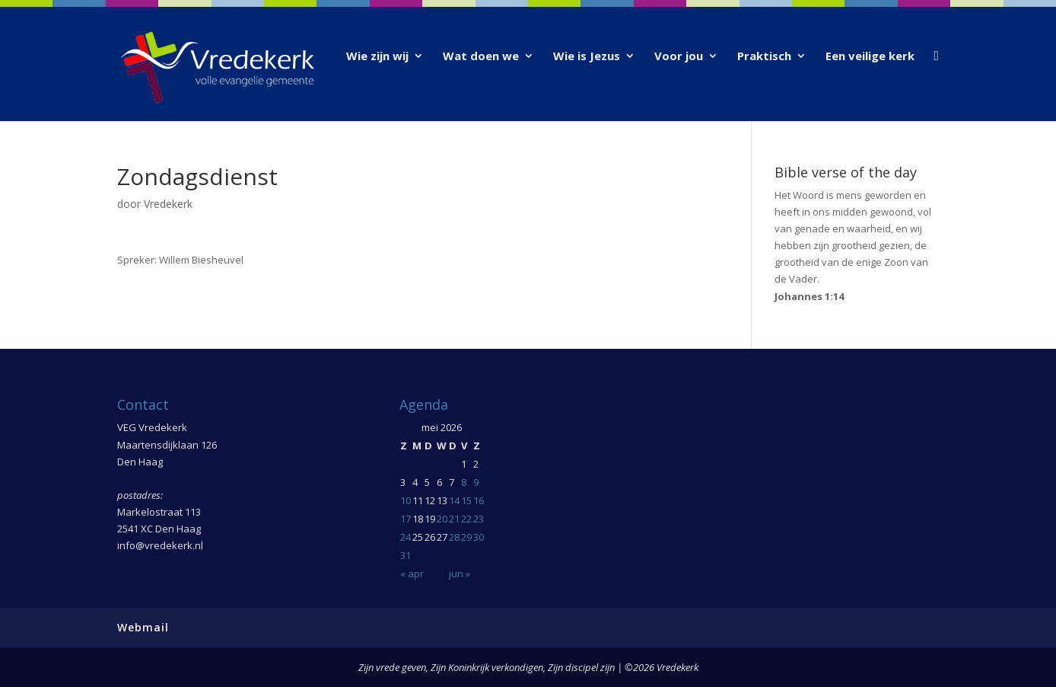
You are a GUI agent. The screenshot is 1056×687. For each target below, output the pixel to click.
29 (466, 537)
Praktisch (764, 56)
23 (478, 519)
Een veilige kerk (869, 56)
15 (466, 500)
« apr (412, 573)
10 (405, 500)
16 (478, 500)
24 (405, 537)
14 (454, 500)
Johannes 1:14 (809, 296)
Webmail (143, 627)
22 (466, 519)
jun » (459, 573)
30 (478, 537)
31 (405, 555)
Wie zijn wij (377, 56)
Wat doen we (481, 56)
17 (405, 519)
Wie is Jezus (586, 56)
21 (454, 519)
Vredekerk (168, 204)
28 (454, 537)
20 (442, 519)
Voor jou (678, 56)
